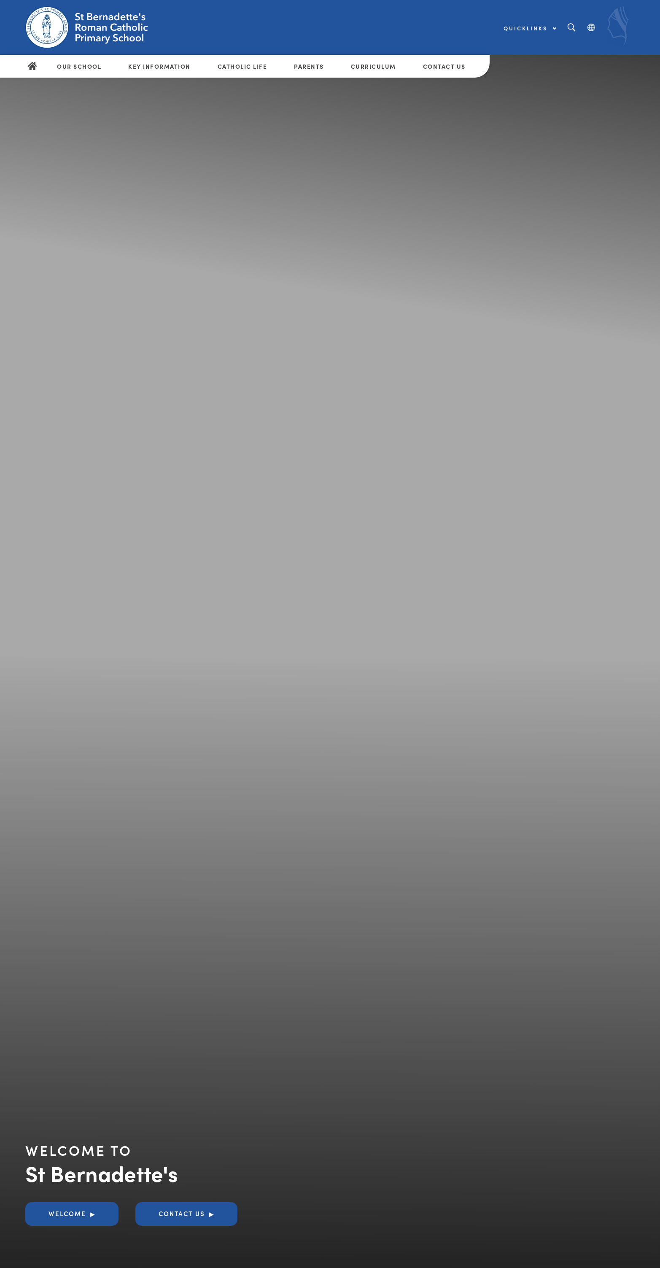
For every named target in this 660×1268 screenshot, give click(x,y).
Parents (309, 66)
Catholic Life (242, 66)
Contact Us (444, 66)
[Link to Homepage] (90, 27)
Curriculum (373, 66)
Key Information (159, 66)
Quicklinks (530, 28)
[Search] (571, 28)
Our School (79, 66)
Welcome (67, 1213)
